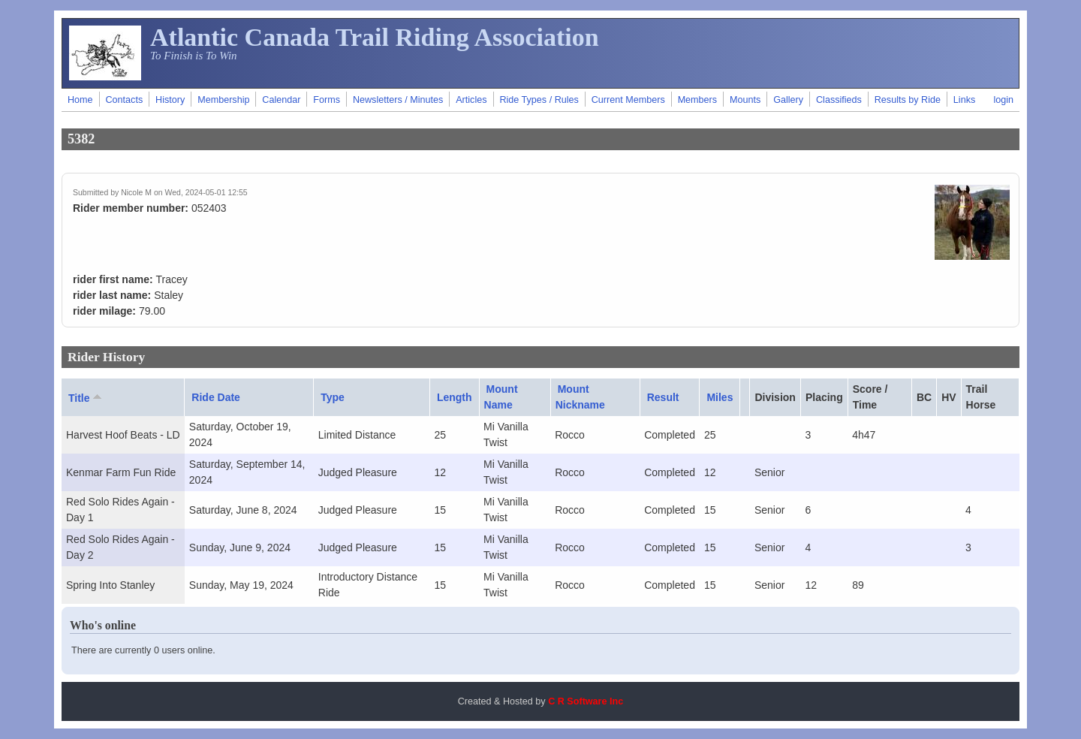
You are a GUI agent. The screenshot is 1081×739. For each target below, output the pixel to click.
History (170, 100)
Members (697, 100)
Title (86, 397)
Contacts (124, 100)
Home (80, 100)
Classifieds (839, 100)
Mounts (745, 100)
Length (454, 397)
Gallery (788, 100)
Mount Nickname (580, 397)
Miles (719, 397)
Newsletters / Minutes (398, 100)
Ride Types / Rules (538, 100)
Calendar (281, 100)
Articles (471, 100)
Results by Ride (908, 100)
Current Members (628, 100)
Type (333, 397)
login (1003, 100)
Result (663, 397)
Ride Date (215, 397)
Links (964, 100)
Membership (223, 100)
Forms (326, 100)
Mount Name (501, 397)
